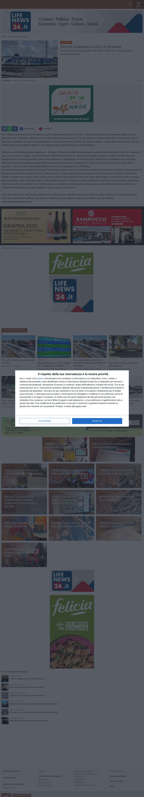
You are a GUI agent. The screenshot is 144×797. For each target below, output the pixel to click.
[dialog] (72, 398)
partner (40, 378)
